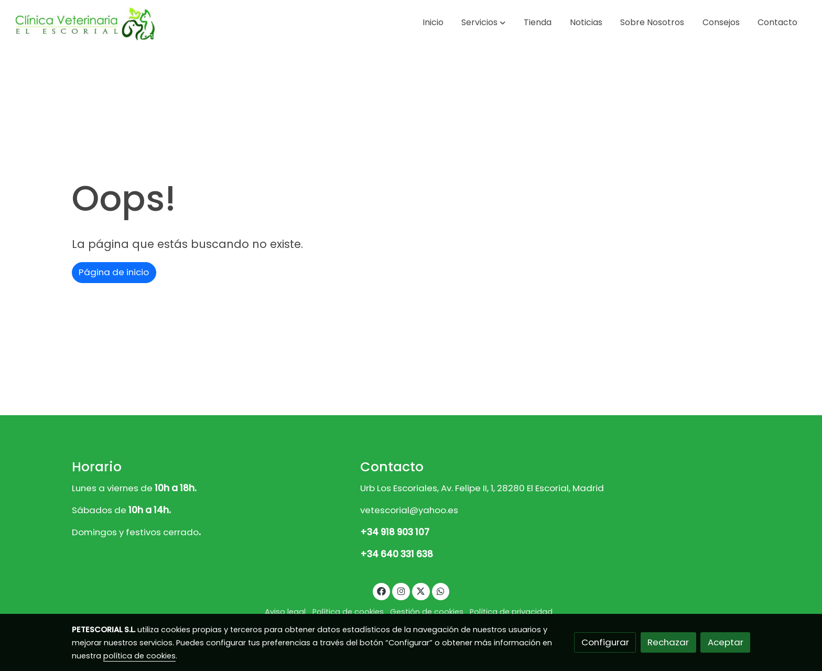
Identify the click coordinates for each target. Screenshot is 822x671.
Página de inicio (114, 272)
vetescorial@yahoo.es (409, 510)
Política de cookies (348, 612)
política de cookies (139, 656)
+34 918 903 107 (394, 532)
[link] (84, 23)
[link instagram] (401, 590)
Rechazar (668, 642)
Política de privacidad (511, 612)
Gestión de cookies (426, 612)
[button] (483, 22)
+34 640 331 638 (396, 554)
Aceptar (725, 642)
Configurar (605, 642)
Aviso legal (285, 612)
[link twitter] (421, 590)
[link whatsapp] (440, 590)
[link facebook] (382, 590)
